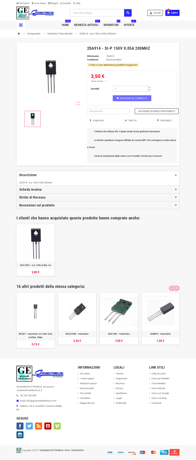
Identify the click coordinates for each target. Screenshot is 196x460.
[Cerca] (101, 13)
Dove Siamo (38, 3)
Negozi (53, 3)
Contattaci (85, 398)
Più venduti (85, 393)
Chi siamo (85, 373)
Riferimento (93, 56)
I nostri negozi (87, 378)
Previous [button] (171, 286)
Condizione (92, 59)
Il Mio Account (158, 373)
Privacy (119, 388)
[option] (35, 250)
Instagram (19, 434)
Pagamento (121, 378)
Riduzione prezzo (88, 383)
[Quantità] (130, 89)
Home (66, 24)
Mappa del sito (87, 403)
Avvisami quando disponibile (156, 111)
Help (76, 3)
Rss (38, 426)
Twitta (131, 120)
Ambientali (121, 403)
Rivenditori (112, 24)
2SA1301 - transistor (119, 334)
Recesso (120, 383)
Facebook (19, 426)
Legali (119, 398)
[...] (40, 390)
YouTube (47, 426)
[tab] (98, 175)
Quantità (95, 88)
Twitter (29, 426)
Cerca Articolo (158, 388)
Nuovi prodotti (87, 388)
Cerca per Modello (160, 378)
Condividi (97, 120)
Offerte (130, 24)
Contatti (65, 3)
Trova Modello (158, 383)
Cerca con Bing (158, 398)
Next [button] (177, 286)
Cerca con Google (160, 393)
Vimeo (57, 426)
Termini (119, 373)
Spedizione (121, 393)
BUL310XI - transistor (77, 334)
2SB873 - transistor (160, 334)
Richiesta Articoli (87, 24)
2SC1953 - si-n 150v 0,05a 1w (35, 265)
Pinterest (164, 120)
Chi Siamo (22, 3)
